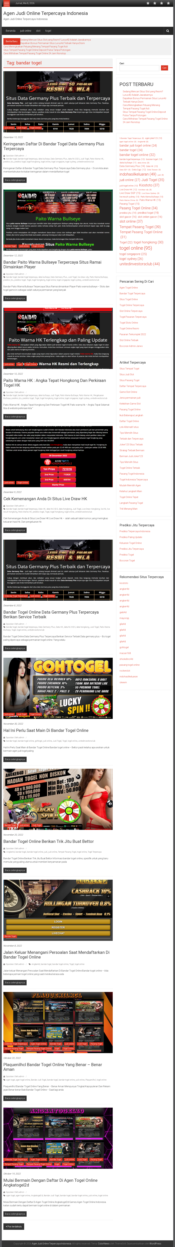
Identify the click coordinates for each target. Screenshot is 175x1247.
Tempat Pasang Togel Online (39, 1048)
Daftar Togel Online (129, 421)
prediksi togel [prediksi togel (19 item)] (148, 213)
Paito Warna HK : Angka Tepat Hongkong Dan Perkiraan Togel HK (54, 383)
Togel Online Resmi (129, 328)
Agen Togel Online (38, 1044)
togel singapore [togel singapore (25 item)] (133, 254)
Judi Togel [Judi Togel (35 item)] (152, 180)
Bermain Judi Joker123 (131, 456)
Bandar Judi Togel (38, 1080)
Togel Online (35, 128)
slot (38, 30)
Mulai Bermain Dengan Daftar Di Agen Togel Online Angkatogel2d (50, 1182)
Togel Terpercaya (95, 852)
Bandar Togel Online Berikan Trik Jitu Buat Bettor (48, 841)
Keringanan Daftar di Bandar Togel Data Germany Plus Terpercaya (53, 146)
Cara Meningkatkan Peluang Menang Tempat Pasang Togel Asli (35, 46)
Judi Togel (22, 128)
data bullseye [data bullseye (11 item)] (128, 162)
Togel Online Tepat (129, 497)
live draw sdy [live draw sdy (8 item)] (145, 190)
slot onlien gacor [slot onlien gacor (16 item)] (150, 217)
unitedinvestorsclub (85, 162)
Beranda (10, 30)
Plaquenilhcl (90, 1080)
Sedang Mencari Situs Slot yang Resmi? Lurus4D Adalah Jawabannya (55, 39)
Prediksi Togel (127, 554)
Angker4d (10, 852)
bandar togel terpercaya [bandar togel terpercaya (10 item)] (132, 159)
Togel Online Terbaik (130, 468)
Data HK (42, 509)
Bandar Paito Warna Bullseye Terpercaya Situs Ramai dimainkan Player (52, 264)
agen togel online (23, 1080)
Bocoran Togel (127, 560)
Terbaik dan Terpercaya (131, 438)
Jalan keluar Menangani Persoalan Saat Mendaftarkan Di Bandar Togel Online (56, 955)
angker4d (124, 589)
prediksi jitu (8, 162)
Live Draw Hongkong (91, 509)
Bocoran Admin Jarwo (131, 346)
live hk (103, 509)
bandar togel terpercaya (27, 159)
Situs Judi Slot (127, 374)
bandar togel (11, 159)
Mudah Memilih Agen (130, 485)
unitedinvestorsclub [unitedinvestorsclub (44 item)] (140, 264)
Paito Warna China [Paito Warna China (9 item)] (129, 200)
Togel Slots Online (129, 322)
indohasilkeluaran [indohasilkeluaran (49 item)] (138, 174)
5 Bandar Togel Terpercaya (16, 596)
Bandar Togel (10, 246)
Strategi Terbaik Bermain (132, 450)
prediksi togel (20, 162)
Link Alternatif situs (129, 427)
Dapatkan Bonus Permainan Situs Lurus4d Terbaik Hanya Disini (52, 43)
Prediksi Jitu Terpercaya (132, 549)
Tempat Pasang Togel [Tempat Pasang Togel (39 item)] (140, 227)
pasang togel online (129, 665)
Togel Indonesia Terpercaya (134, 479)
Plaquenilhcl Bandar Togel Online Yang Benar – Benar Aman (52, 1067)
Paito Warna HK (96, 159)
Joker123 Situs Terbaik (131, 444)
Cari (122, 63)
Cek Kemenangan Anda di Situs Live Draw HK (45, 498)
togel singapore (57, 162)
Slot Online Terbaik (129, 340)
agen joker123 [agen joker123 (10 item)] (153, 138)
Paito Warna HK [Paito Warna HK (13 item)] (150, 200)
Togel (29, 280)
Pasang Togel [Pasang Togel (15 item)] (129, 204)
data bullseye (44, 159)
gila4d (123, 624)
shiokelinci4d (126, 659)
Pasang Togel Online (130, 409)
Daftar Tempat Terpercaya (133, 386)
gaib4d (123, 612)
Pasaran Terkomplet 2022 (133, 334)
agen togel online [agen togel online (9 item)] (128, 141)
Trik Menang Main (129, 508)
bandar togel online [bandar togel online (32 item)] (137, 155)
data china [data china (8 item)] (143, 163)
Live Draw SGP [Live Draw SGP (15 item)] (130, 193)
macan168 (125, 653)
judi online (25, 30)
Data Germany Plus (59, 159)
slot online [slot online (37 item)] (131, 221)
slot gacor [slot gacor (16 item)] (128, 217)
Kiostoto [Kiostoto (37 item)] (149, 185)
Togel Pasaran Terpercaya (133, 317)
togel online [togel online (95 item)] (136, 248)
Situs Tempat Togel (129, 368)
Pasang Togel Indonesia (132, 473)
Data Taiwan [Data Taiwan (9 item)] (154, 169)
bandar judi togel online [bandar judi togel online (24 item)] (138, 145)
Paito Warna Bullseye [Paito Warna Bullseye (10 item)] (152, 196)
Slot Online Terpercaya (131, 311)
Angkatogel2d (37, 1195)
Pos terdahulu (14, 1226)
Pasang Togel (96, 1044)
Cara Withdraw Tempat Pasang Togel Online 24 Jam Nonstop (34, 53)
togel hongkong (33, 162)
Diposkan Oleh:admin (15, 156)
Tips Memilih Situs (129, 433)
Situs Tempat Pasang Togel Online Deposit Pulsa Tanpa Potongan (37, 50)
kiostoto (124, 583)
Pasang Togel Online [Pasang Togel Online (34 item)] (139, 208)
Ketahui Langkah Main (131, 491)
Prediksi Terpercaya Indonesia (135, 531)
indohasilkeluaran (129, 676)
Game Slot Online (128, 392)
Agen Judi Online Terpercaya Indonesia (45, 13)
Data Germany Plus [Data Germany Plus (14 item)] (132, 166)
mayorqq (124, 618)
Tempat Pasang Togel (67, 852)
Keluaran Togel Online (131, 543)
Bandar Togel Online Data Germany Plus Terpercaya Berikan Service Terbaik (51, 614)
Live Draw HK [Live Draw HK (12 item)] (128, 189)
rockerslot (125, 670)
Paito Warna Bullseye (99, 277)
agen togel (10, 1080)
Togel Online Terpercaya (132, 305)
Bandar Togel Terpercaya (132, 293)
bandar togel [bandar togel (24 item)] (131, 150)
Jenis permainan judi (130, 398)
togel (48, 30)
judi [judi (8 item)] (161, 175)
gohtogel (38, 741)
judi (45, 852)
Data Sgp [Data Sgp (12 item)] (139, 169)
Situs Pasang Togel (129, 380)
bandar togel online (26, 741)
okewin (123, 682)
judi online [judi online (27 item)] (130, 180)
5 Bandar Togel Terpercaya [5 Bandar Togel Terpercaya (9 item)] (132, 138)
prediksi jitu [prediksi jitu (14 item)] (128, 213)
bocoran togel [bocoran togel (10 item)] (154, 159)
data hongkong (65, 509)
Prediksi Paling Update (131, 537)
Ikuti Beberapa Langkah (131, 415)
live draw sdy (83, 277)
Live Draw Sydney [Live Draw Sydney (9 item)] (150, 193)
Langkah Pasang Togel (131, 503)
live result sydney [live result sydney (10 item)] (129, 196)
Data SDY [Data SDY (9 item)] (125, 169)
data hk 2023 (73, 159)
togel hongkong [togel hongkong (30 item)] (148, 242)
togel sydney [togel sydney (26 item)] (131, 259)
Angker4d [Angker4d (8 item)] (143, 142)
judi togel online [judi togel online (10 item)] (129, 185)
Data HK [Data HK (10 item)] (152, 166)
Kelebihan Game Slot (130, 403)
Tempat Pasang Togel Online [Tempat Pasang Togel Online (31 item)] (141, 235)
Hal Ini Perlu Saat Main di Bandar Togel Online (45, 730)
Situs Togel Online (129, 299)
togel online (45, 162)
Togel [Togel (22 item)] (126, 242)
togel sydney (70, 162)
